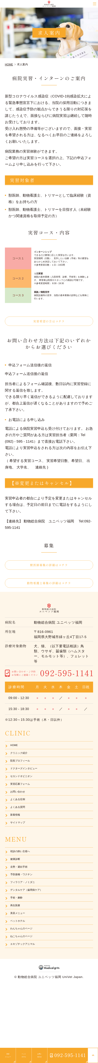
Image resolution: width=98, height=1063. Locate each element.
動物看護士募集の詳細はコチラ (49, 590)
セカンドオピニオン (25, 798)
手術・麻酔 (18, 947)
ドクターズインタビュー (28, 788)
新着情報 (16, 847)
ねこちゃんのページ (25, 996)
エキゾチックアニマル (26, 1006)
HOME (15, 758)
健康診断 (16, 898)
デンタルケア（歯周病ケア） (31, 937)
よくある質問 (20, 837)
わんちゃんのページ (25, 986)
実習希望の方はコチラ (48, 322)
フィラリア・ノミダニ (26, 927)
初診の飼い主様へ (23, 888)
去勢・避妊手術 (21, 907)
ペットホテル (20, 976)
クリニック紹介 (21, 768)
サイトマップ (20, 857)
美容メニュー (20, 967)
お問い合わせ (20, 817)
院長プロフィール (23, 778)
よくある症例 (20, 827)
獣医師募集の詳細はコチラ (49, 568)
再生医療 (16, 957)
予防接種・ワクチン (24, 917)
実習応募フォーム (23, 807)
